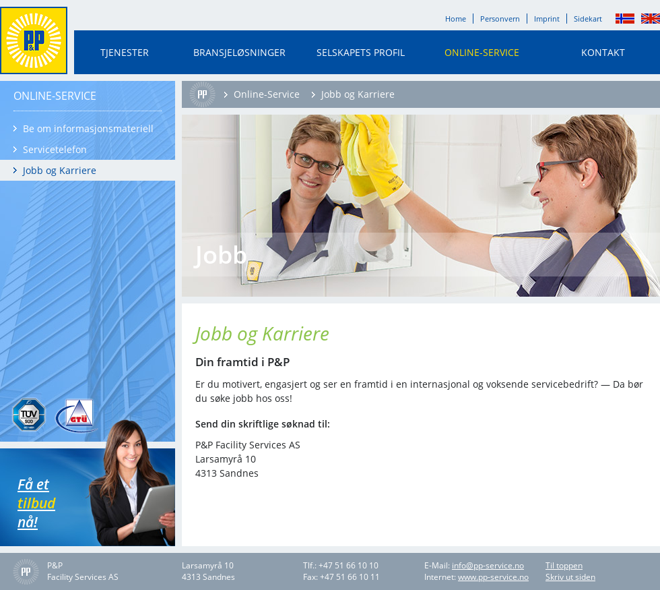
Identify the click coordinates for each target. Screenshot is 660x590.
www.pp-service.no (493, 577)
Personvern (500, 18)
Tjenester (124, 52)
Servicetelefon (55, 149)
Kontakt (603, 52)
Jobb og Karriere (59, 170)
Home (455, 18)
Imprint (547, 18)
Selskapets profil (361, 52)
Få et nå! (58, 503)
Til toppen (564, 565)
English (650, 18)
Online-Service (481, 52)
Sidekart (588, 18)
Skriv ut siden (570, 577)
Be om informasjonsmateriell (88, 128)
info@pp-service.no (488, 565)
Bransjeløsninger (239, 52)
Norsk (625, 18)
